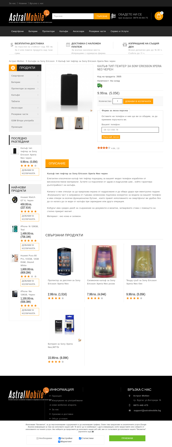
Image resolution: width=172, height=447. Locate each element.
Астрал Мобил (16, 61)
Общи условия (59, 418)
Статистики (87, 438)
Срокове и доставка (62, 414)
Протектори (48, 31)
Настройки (66, 438)
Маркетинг (66, 441)
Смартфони (17, 31)
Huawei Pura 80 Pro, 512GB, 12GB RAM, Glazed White (30, 260)
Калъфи (64, 31)
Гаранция (57, 396)
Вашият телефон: (111, 124)
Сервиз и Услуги (120, 31)
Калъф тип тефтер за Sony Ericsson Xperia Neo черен (29, 153)
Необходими (45, 438)
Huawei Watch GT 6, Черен (28, 199)
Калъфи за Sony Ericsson (41, 61)
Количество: (105, 101)
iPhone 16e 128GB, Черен (28, 293)
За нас (55, 409)
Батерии (33, 31)
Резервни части (97, 31)
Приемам (127, 438)
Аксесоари (78, 31)
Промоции (16, 127)
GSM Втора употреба (22, 120)
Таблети (15, 101)
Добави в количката (28, 172)
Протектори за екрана (23, 88)
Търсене (102, 16)
